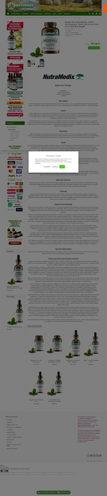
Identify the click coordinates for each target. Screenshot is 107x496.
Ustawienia (47, 166)
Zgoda (62, 166)
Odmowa (55, 166)
